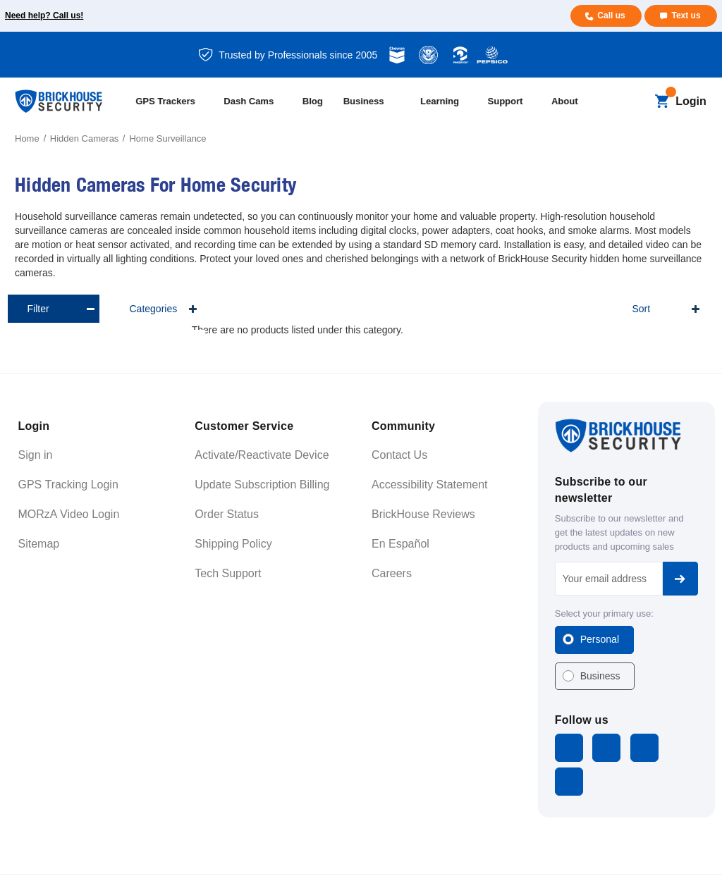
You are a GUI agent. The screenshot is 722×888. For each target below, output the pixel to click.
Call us (610, 15)
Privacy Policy (606, 863)
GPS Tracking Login (68, 485)
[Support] (513, 101)
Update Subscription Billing (262, 485)
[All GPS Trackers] (173, 101)
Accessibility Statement (430, 485)
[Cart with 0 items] (661, 101)
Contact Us (399, 455)
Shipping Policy (233, 544)
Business (600, 676)
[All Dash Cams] (256, 101)
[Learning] (448, 101)
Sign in (35, 455)
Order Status (227, 514)
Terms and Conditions (532, 863)
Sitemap (39, 544)
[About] (572, 101)
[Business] (375, 101)
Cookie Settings (673, 863)
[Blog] (316, 101)
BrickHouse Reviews (423, 514)
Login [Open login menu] (690, 101)
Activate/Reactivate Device (262, 455)
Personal (599, 639)
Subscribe (680, 579)
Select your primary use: (604, 613)
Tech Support (228, 573)
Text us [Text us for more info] (685, 15)
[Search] (638, 101)
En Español (400, 544)
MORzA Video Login (69, 514)
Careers (392, 573)
